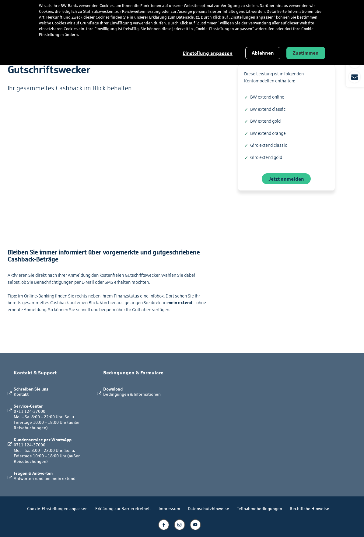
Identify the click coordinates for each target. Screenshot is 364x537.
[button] (355, 69)
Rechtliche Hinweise (309, 508)
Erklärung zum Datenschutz (174, 17)
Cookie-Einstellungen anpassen (57, 508)
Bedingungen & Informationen (132, 394)
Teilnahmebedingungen (259, 508)
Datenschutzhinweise (208, 508)
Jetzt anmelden (286, 179)
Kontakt (21, 394)
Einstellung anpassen (208, 53)
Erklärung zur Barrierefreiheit (123, 508)
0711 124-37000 (29, 411)
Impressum (169, 508)
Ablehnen (263, 53)
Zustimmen (306, 53)
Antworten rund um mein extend (44, 478)
